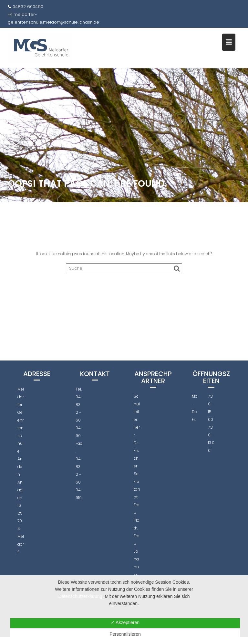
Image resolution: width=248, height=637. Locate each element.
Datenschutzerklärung (80, 596)
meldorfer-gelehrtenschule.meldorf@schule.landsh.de (53, 18)
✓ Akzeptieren (125, 622)
